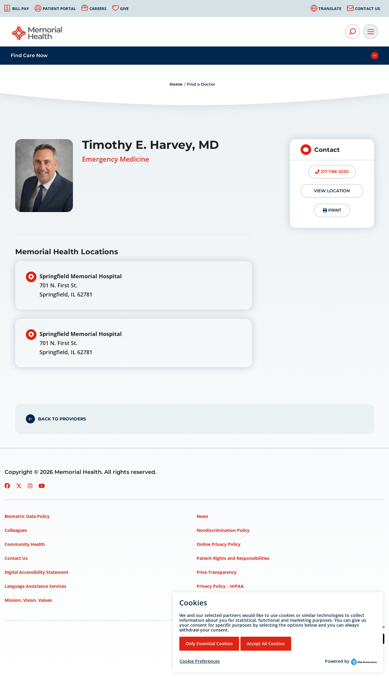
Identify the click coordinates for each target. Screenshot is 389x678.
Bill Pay (20, 8)
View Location (332, 190)
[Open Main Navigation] (370, 31)
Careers (97, 8)
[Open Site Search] (352, 31)
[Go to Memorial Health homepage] (37, 35)
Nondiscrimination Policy (223, 530)
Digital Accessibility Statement (36, 572)
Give (124, 8)
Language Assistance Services (35, 586)
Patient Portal (59, 8)
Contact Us (367, 8)
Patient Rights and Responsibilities (233, 558)
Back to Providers (62, 419)
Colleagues (16, 530)
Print (332, 210)
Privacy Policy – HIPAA (220, 586)
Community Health (25, 544)
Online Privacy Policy (218, 544)
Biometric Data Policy (27, 516)
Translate (329, 8)
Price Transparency (216, 572)
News (202, 516)
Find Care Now (29, 55)
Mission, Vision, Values (28, 600)
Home (176, 84)
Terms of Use (210, 600)
